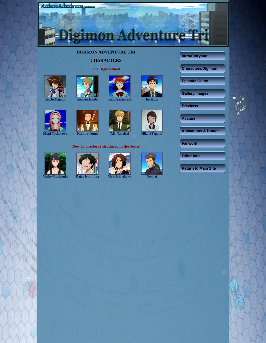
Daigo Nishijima (87, 176)
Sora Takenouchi (120, 99)
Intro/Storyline (194, 56)
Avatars (188, 118)
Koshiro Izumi (87, 133)
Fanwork (189, 143)
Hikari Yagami (151, 133)
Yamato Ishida (87, 99)
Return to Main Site (199, 168)
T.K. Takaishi (119, 133)
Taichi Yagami (55, 99)
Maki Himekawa (119, 176)
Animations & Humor (200, 131)
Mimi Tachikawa (55, 133)
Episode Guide (195, 81)
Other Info (191, 156)
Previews (190, 106)
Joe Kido (151, 99)
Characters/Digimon (199, 68)
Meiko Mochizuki (55, 176)
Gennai (152, 176)
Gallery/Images (195, 93)
